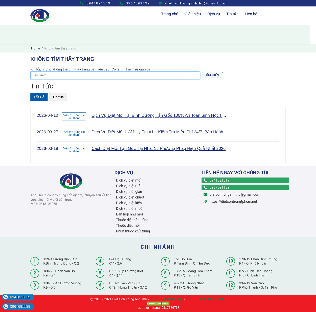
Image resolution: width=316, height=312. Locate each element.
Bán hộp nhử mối (129, 214)
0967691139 (135, 3)
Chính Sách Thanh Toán (205, 299)
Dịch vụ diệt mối (128, 180)
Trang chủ (169, 14)
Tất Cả (39, 97)
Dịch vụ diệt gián (129, 192)
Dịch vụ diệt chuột (130, 197)
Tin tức (232, 14)
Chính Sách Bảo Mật (166, 299)
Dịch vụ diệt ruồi (128, 186)
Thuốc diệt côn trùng (132, 220)
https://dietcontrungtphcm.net (230, 202)
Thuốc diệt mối (128, 226)
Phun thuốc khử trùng (133, 231)
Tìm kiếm (212, 75)
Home (35, 48)
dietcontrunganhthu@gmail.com (193, 3)
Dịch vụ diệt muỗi (129, 209)
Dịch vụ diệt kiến (129, 203)
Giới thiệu (193, 14)
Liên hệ (251, 14)
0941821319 (95, 3)
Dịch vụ (213, 14)
